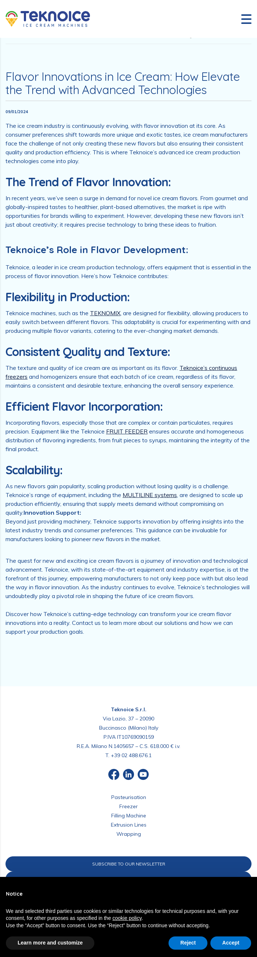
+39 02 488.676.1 (131, 755)
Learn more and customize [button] (50, 943)
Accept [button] (230, 943)
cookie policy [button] (126, 918)
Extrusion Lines (128, 824)
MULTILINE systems (150, 495)
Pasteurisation (128, 797)
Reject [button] (188, 943)
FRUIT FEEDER (127, 431)
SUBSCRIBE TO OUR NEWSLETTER (128, 864)
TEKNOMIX (105, 313)
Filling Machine (128, 815)
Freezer (128, 806)
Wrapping (128, 834)
